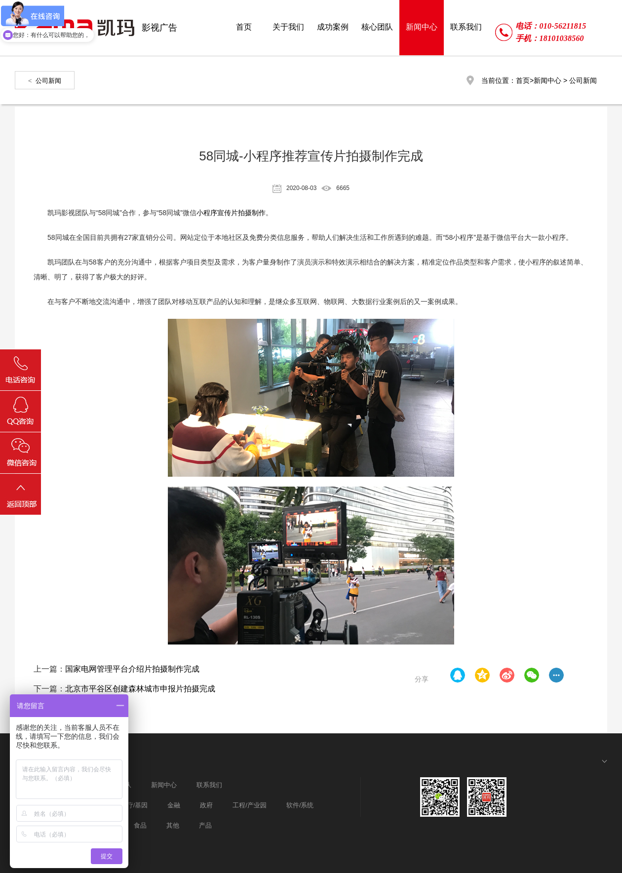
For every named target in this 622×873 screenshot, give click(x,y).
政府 (206, 805)
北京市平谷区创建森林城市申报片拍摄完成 (140, 688)
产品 (205, 825)
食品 (140, 825)
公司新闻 (48, 80)
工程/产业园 (250, 805)
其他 (172, 825)
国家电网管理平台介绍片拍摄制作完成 (132, 669)
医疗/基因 (134, 805)
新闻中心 (547, 80)
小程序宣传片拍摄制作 (231, 213)
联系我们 (209, 785)
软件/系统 (300, 805)
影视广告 (159, 28)
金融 (173, 805)
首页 (523, 80)
